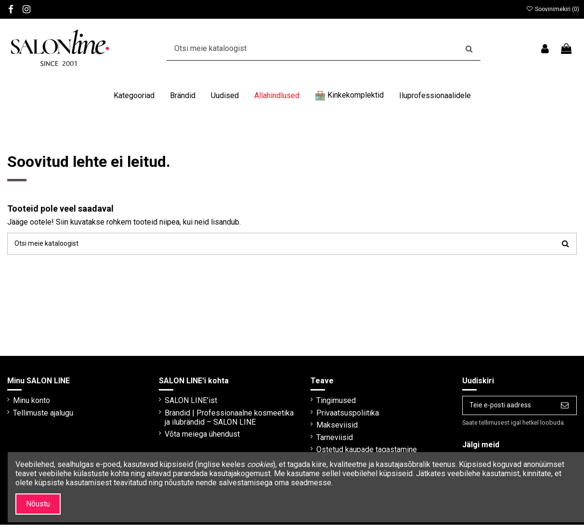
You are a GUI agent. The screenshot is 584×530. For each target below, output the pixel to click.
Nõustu (38, 503)
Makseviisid (328, 427)
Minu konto (31, 403)
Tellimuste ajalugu (43, 415)
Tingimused (327, 403)
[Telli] (564, 409)
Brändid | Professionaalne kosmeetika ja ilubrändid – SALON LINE (217, 425)
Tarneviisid (326, 440)
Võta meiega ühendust (197, 446)
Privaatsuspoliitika (339, 415)
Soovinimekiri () (552, 9)
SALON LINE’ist (186, 403)
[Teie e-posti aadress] (501, 409)
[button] (134, 95)
